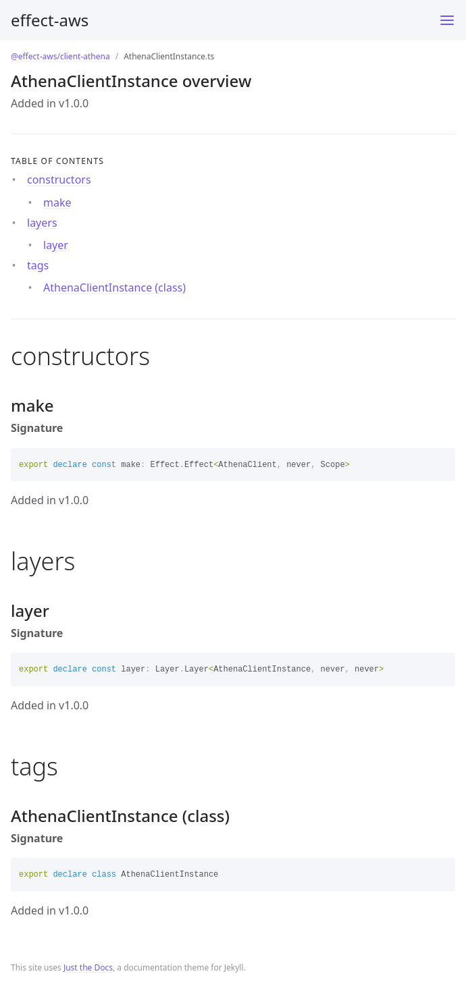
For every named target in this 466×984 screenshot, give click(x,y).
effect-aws (49, 20)
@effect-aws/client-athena (60, 56)
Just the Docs (88, 967)
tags (38, 265)
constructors (59, 179)
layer (55, 245)
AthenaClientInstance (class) (114, 287)
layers (42, 222)
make (57, 202)
